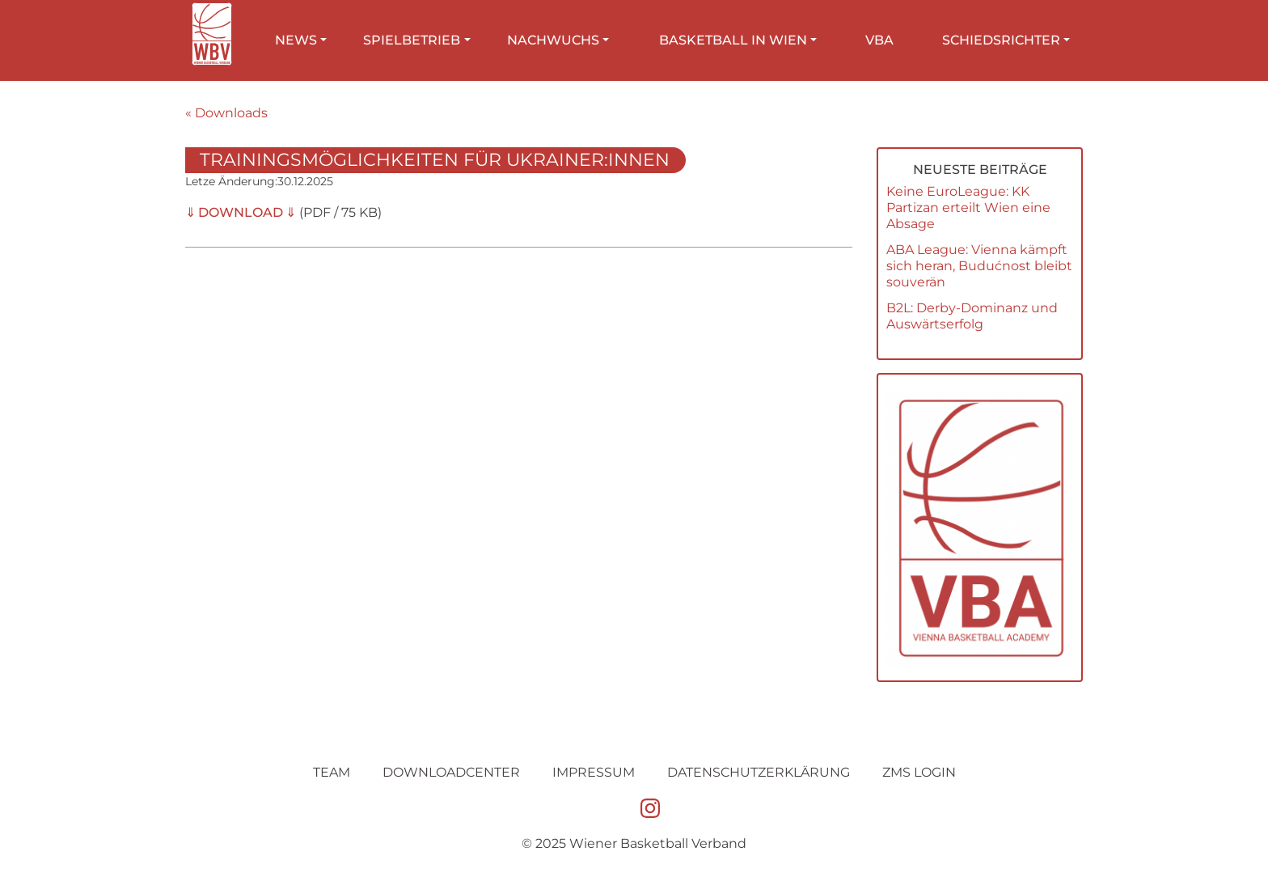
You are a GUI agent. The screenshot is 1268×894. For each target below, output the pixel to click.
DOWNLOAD (240, 212)
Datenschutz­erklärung (758, 772)
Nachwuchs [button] (553, 40)
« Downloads (226, 113)
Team (331, 772)
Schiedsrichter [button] (1001, 40)
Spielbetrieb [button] (411, 40)
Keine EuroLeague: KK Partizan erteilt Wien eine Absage (968, 207)
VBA (879, 40)
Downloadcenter (451, 772)
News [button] (296, 40)
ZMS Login (919, 772)
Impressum (593, 772)
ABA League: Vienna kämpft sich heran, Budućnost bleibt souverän (979, 266)
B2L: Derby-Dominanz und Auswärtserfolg (972, 316)
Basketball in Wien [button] (733, 40)
